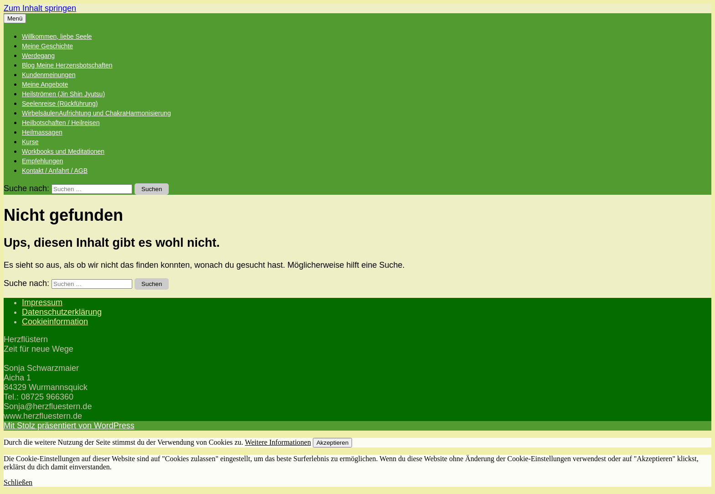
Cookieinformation (55, 321)
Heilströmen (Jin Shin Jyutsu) (63, 94)
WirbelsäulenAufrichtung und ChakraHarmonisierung (96, 113)
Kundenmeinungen (49, 74)
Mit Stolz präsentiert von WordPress (69, 425)
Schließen (18, 482)
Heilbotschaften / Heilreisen (60, 122)
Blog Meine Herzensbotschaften (67, 65)
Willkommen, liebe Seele (57, 36)
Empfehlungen (42, 161)
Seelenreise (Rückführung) (60, 103)
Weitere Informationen (278, 442)
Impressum (42, 302)
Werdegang (38, 55)
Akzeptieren (332, 442)
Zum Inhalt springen (40, 8)
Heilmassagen (42, 132)
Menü (14, 18)
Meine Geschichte (47, 46)
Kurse (30, 142)
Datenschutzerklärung (62, 312)
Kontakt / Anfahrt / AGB (55, 170)
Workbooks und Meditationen (63, 151)
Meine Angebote (45, 84)
